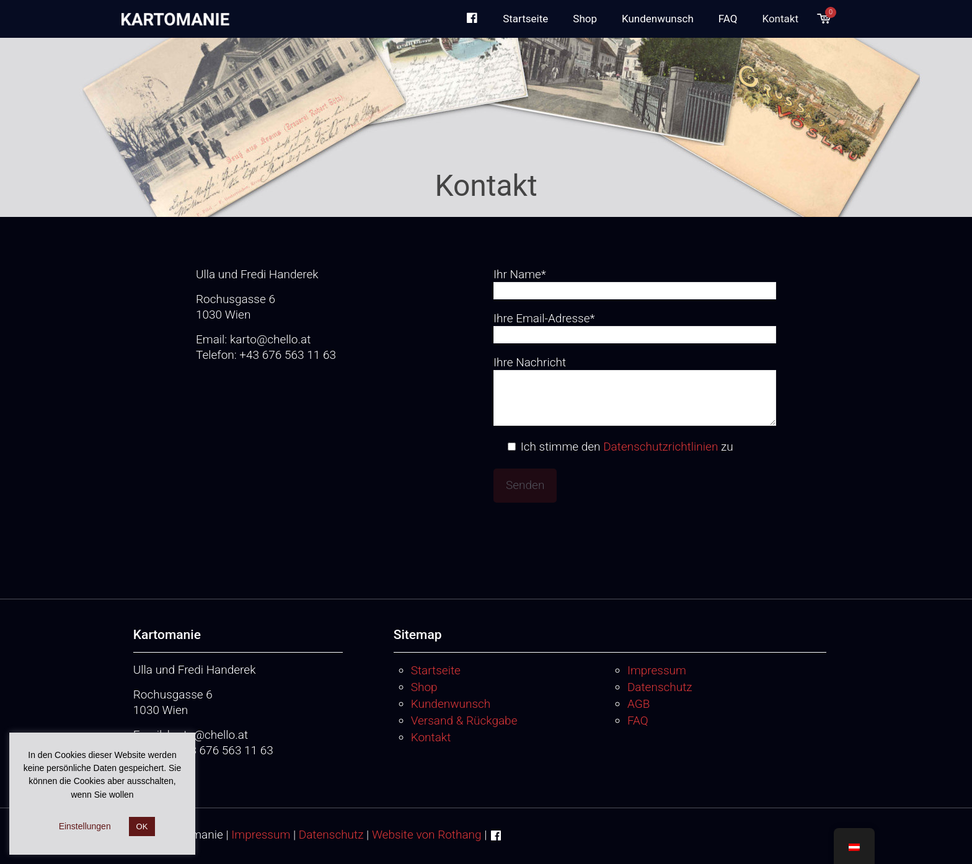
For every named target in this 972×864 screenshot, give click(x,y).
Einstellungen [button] (85, 826)
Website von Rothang (427, 834)
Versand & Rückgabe (464, 720)
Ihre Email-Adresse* (634, 327)
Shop (424, 687)
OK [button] (142, 826)
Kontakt (431, 737)
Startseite (436, 670)
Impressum (656, 670)
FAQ (637, 720)
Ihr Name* (634, 283)
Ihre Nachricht (634, 390)
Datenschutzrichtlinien (660, 446)
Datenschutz (659, 687)
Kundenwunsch (451, 704)
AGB (638, 704)
